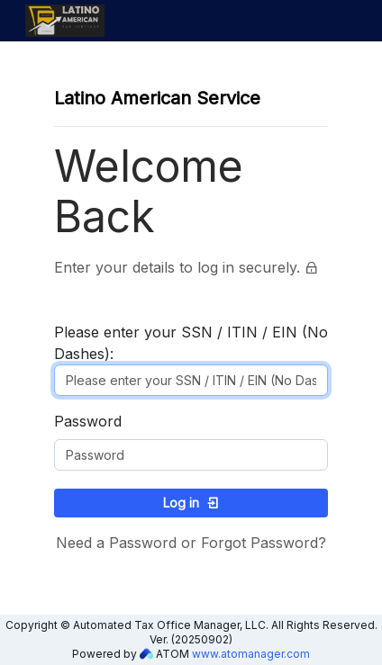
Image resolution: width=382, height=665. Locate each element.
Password (88, 421)
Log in (191, 502)
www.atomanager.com (251, 654)
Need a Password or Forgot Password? (191, 543)
